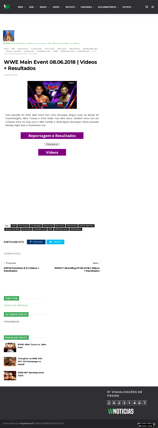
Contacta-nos (13, 21)
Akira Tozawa (23, 49)
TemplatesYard (26, 423)
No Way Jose (29, 51)
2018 (13, 49)
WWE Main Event (68, 51)
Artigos (70, 7)
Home (6, 49)
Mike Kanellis (74, 49)
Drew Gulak (49, 49)
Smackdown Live (43, 51)
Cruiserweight (36, 49)
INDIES (43, 7)
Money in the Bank (13, 51)
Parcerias (86, 7)
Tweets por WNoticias (16, 305)
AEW (31, 7)
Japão (56, 7)
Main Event (61, 49)
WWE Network (83, 51)
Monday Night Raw (90, 49)
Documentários (107, 7)
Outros (126, 7)
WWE (20, 7)
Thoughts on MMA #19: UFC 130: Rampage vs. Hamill (30, 361)
